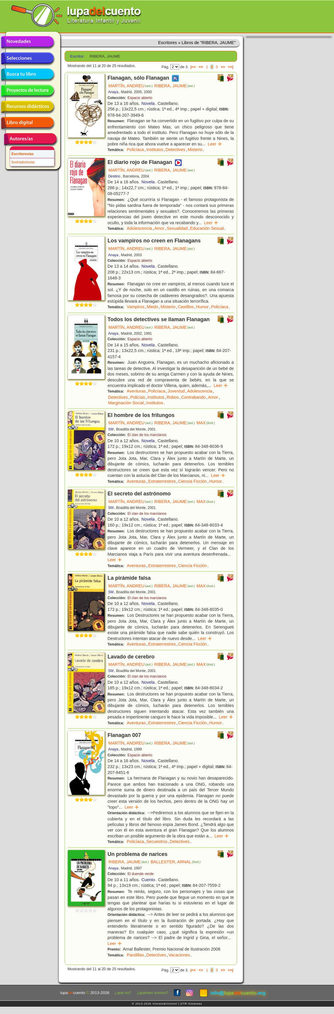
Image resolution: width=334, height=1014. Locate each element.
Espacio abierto (139, 98)
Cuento (148, 879)
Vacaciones (179, 955)
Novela (148, 103)
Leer (215, 144)
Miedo (152, 306)
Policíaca (135, 149)
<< (201, 67)
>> (223, 67)
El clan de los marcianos (147, 435)
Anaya (113, 92)
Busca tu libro (27, 74)
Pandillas (135, 955)
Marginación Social (126, 402)
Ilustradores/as (23, 162)
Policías (137, 397)
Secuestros (156, 841)
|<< (193, 67)
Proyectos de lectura (27, 90)
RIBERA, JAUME (174, 85)
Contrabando (193, 397)
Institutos (154, 149)
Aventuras (136, 391)
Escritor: (77, 56)
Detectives (175, 149)
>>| (230, 67)
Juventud (176, 391)
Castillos (186, 306)
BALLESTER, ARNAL (176, 861)
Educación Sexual (207, 228)
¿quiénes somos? (152, 992)
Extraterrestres (162, 481)
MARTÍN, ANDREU (130, 85)
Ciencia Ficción (192, 481)
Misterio (195, 149)
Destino (114, 176)
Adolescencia (139, 228)
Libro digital (27, 123)
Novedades (27, 42)
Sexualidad (177, 228)
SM (110, 429)
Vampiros (136, 306)
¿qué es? (123, 992)
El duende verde (140, 874)
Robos (173, 397)
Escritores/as (22, 154)
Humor (202, 306)
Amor (159, 228)
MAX (206, 422)
